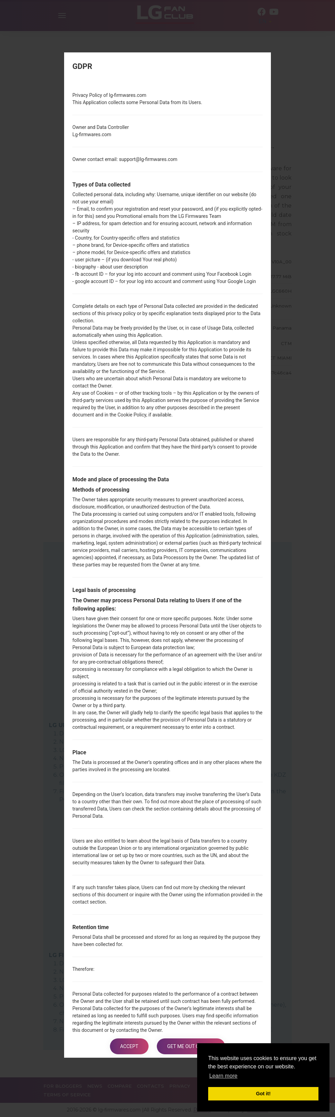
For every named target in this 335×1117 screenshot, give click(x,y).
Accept (129, 1046)
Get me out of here (191, 1046)
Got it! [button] (263, 1093)
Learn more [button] (223, 1076)
